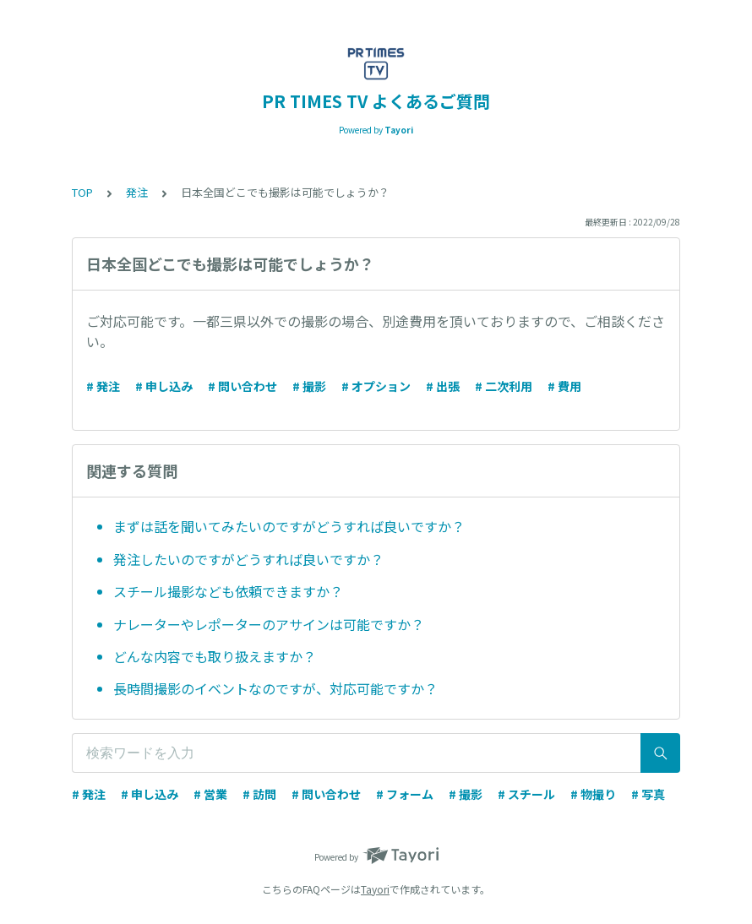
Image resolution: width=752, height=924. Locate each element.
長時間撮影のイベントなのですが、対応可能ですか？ (275, 688)
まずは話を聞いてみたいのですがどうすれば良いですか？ (289, 526)
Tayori (375, 889)
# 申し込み (164, 386)
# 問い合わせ (242, 386)
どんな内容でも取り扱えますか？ (214, 656)
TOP (82, 192)
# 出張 (443, 386)
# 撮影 (309, 386)
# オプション (376, 386)
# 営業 (210, 793)
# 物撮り (593, 793)
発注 (137, 192)
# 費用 (564, 386)
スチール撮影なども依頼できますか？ (228, 591)
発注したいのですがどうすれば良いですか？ (248, 559)
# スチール (526, 793)
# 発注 (103, 386)
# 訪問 (259, 793)
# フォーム (404, 793)
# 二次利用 (503, 386)
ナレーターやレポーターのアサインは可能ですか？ (268, 624)
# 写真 (648, 793)
